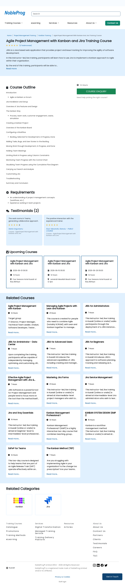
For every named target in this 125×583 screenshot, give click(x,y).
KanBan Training (45, 35)
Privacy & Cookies (62, 577)
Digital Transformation (48, 527)
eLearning (35, 23)
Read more (11, 68)
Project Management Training (25, 35)
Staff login (62, 582)
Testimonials (100, 543)
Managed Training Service (45, 532)
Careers (97, 547)
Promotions (12, 531)
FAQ (95, 551)
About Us (90, 23)
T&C (95, 555)
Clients (97, 539)
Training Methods (16, 535)
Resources (72, 23)
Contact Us (112, 23)
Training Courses (13, 23)
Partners (98, 535)
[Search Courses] (75, 14)
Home (9, 35)
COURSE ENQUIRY (96, 91)
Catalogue (12, 527)
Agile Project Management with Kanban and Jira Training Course (77, 35)
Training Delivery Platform (44, 538)
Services (53, 23)
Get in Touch (112, 576)
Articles (68, 527)
